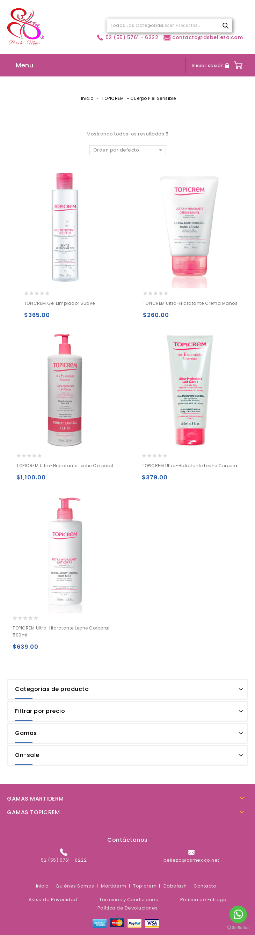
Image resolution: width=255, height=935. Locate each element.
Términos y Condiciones (128, 899)
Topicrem (144, 886)
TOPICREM (113, 98)
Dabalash (175, 886)
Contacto (205, 886)
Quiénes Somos (75, 886)
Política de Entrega (203, 899)
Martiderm (113, 886)
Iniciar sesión (208, 65)
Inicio (87, 98)
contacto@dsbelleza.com (203, 37)
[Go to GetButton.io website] (238, 928)
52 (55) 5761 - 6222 (127, 37)
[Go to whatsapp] (238, 914)
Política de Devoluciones (127, 908)
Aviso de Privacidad (53, 899)
